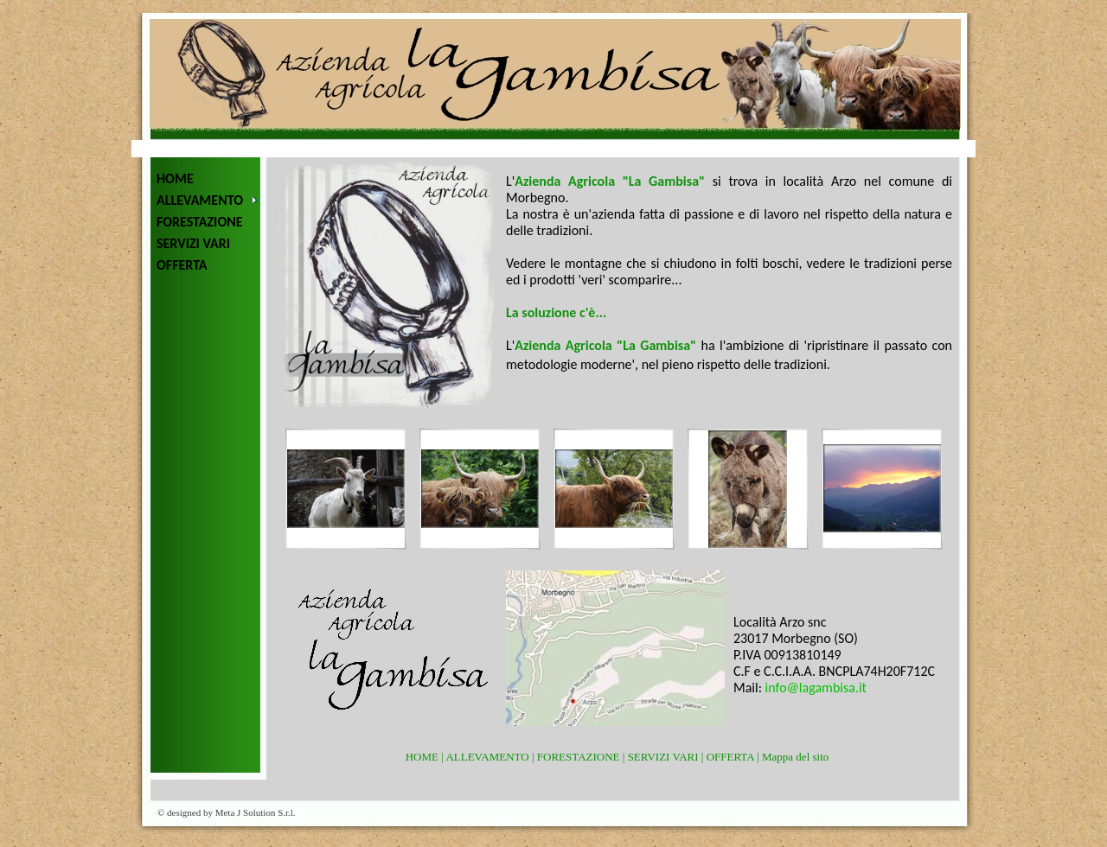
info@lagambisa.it (816, 687)
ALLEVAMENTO (200, 200)
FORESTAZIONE (200, 221)
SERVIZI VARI (193, 243)
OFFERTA (182, 265)
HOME (175, 178)
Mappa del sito (795, 756)
